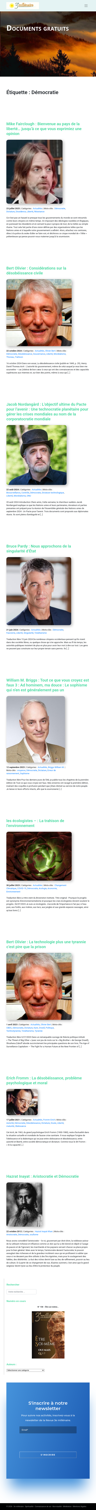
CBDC (9, 1028)
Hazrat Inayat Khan (44, 1231)
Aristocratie (11, 1234)
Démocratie (60, 208)
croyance (21, 770)
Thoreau (10, 357)
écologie (43, 888)
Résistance (39, 211)
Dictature (10, 211)
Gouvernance (39, 354)
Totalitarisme (40, 633)
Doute (53, 1123)
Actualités (37, 208)
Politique (50, 1028)
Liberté (30, 211)
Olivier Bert (50, 351)
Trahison (19, 357)
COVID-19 (21, 888)
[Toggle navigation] (86, 5)
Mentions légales (79, 1506)
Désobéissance (25, 354)
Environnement (13, 891)
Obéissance (20, 1126)
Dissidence (21, 211)
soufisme (34, 1234)
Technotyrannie (13, 1031)
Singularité (29, 633)
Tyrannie (38, 1031)
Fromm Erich (49, 1120)
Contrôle (25, 492)
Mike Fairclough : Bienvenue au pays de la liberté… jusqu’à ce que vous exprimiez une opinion (43, 129)
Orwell (42, 1028)
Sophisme (24, 773)
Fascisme (10, 633)
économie (52, 888)
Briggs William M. (56, 767)
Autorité (10, 1123)
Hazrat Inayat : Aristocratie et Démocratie (42, 1176)
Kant (36, 1028)
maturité (10, 1126)
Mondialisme (60, 354)
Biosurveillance (13, 492)
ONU (29, 496)
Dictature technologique (53, 492)
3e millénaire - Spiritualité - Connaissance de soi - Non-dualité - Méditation (43, 1506)
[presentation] (44, 1442)
